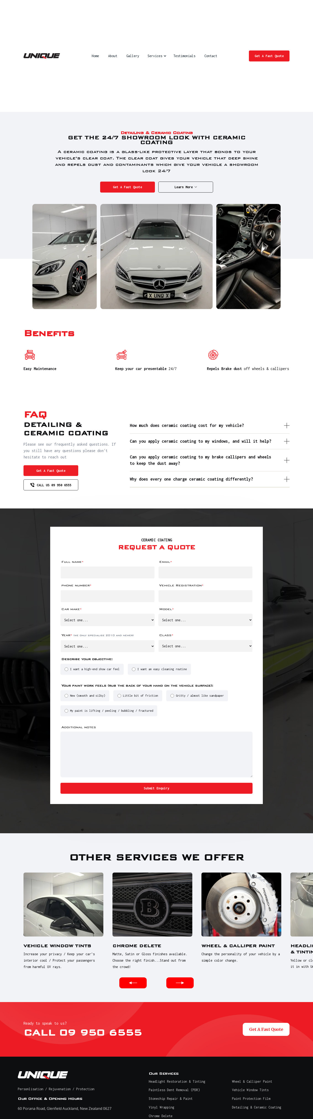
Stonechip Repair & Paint (171, 1098)
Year (97, 635)
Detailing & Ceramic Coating (256, 1107)
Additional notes (78, 727)
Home (95, 56)
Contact (210, 56)
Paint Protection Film (251, 1098)
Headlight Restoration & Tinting (177, 1081)
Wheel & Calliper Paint (252, 1081)
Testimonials (184, 56)
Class (166, 635)
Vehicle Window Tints (250, 1090)
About (112, 56)
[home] (41, 56)
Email (165, 562)
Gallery (132, 56)
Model (166, 609)
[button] (156, 56)
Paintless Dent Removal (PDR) (174, 1090)
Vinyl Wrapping (161, 1107)
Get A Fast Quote (269, 56)
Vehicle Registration (181, 585)
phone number (76, 585)
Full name (72, 562)
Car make (71, 609)
